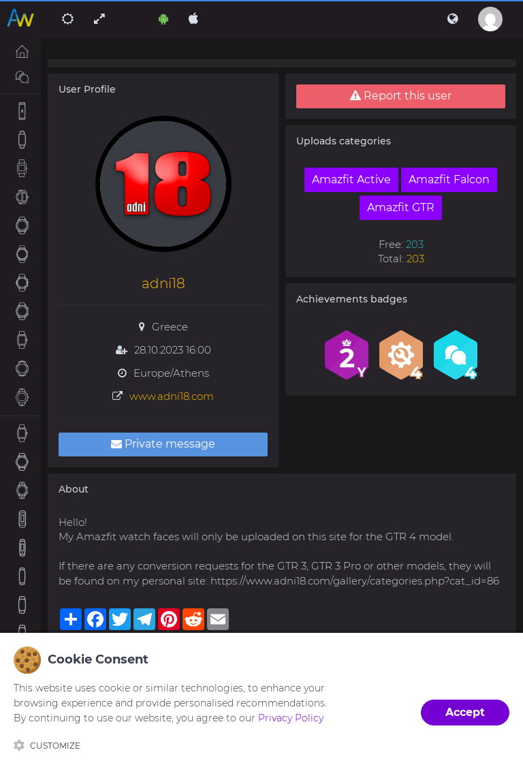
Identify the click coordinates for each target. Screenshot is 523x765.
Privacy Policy (290, 718)
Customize (47, 745)
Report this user (400, 95)
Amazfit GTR (400, 207)
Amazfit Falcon (449, 179)
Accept (465, 712)
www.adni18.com (171, 396)
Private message (163, 443)
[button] (452, 19)
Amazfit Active (351, 179)
